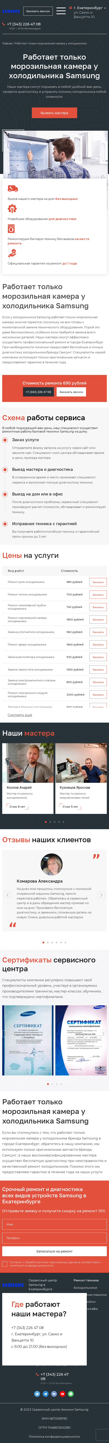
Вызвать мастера (54, 113)
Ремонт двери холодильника (27, 644)
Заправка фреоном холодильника (30, 707)
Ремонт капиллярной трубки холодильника (27, 607)
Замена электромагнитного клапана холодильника (31, 682)
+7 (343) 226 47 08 (24, 24)
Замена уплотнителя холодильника (31, 632)
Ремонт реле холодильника (26, 582)
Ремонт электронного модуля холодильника (27, 694)
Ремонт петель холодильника (27, 594)
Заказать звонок (38, 11)
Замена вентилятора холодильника (31, 657)
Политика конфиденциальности (54, 1436)
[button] (103, 762)
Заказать (98, 582)
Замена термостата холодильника (30, 669)
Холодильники (85, 1287)
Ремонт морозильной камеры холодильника (27, 619)
